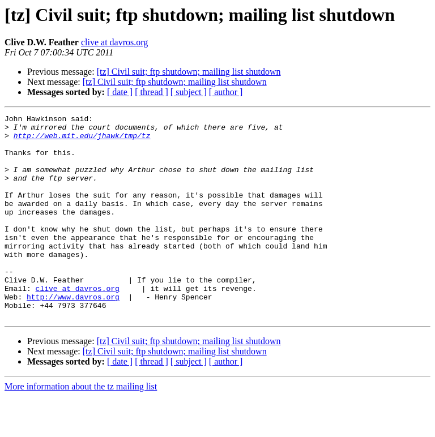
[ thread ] (151, 92)
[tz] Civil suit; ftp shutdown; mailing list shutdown (189, 71)
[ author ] (226, 92)
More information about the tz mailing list (81, 427)
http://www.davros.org (73, 334)
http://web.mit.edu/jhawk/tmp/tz (82, 140)
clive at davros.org (114, 42)
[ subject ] (188, 92)
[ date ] (120, 92)
